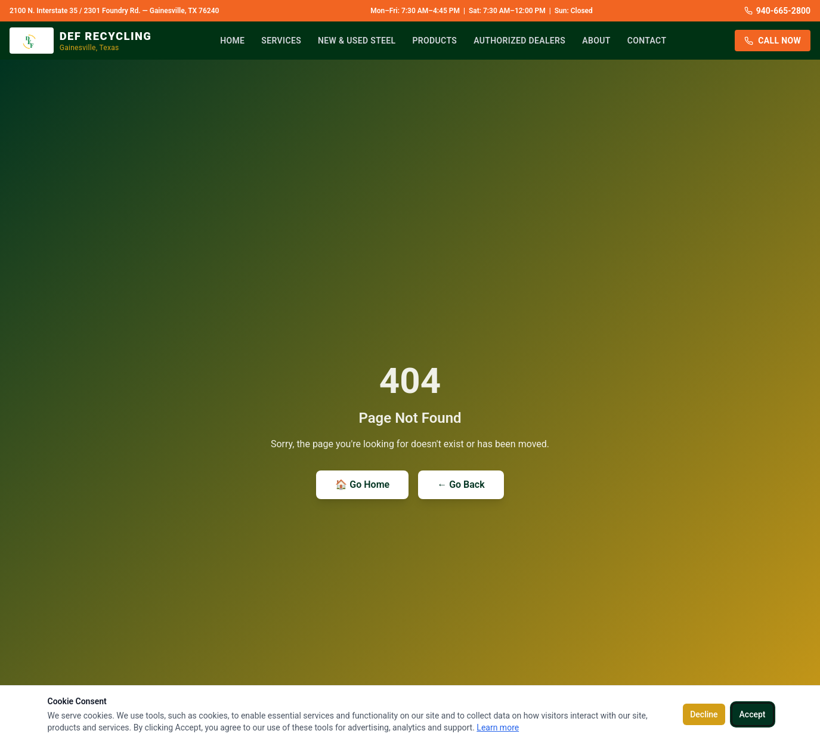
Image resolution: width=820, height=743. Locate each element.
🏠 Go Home (362, 484)
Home (232, 40)
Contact (647, 40)
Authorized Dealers (519, 40)
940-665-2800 (777, 11)
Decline (703, 714)
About (596, 40)
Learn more (497, 727)
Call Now (772, 40)
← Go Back (460, 484)
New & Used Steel (357, 40)
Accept (752, 714)
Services (281, 40)
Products (435, 40)
